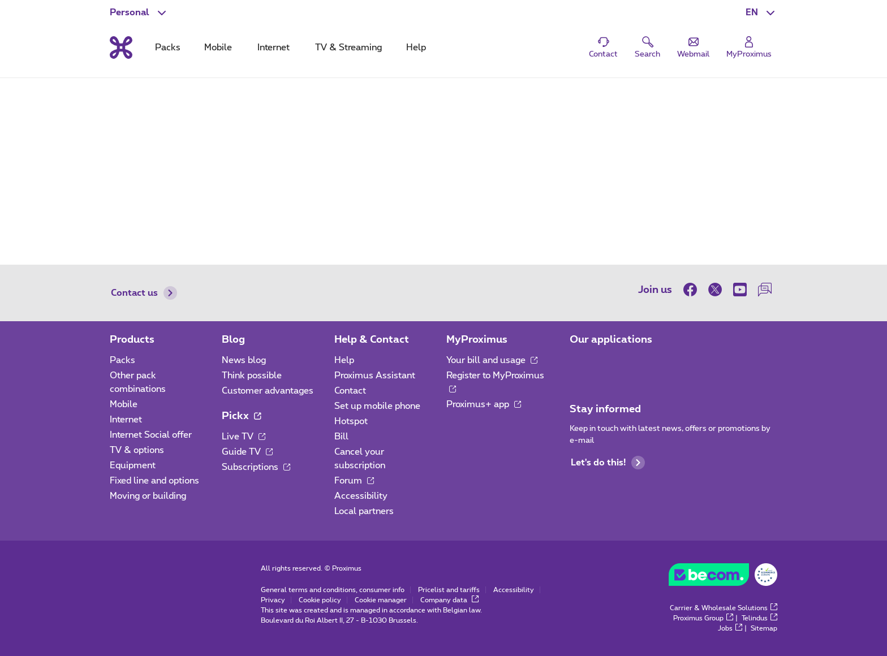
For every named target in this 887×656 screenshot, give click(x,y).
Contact (350, 390)
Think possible (252, 375)
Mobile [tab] (218, 47)
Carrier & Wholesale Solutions (723, 608)
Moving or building (148, 495)
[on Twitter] (715, 289)
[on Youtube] (739, 289)
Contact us (144, 293)
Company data (449, 600)
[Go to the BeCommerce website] (723, 577)
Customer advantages (267, 390)
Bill (341, 436)
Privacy (273, 600)
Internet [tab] (273, 47)
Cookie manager (381, 600)
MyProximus (476, 340)
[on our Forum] (764, 289)
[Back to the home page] (121, 47)
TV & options (137, 450)
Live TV (243, 436)
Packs (122, 360)
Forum (354, 480)
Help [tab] (416, 47)
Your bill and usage (491, 360)
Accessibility (360, 495)
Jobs (730, 628)
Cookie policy (320, 600)
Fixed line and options (154, 480)
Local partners (364, 511)
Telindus (759, 618)
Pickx (241, 416)
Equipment (133, 465)
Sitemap (764, 628)
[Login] (749, 47)
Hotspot (351, 421)
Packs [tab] (167, 47)
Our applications (611, 340)
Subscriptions (256, 467)
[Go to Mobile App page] (580, 363)
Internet (126, 419)
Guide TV (247, 451)
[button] (761, 12)
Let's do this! (608, 462)
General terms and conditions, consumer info (332, 589)
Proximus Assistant (374, 375)
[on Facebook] (693, 289)
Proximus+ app (483, 404)
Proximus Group (703, 618)
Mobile (123, 404)
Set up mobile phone (377, 406)
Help (344, 360)
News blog (244, 360)
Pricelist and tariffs (449, 589)
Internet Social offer (151, 434)
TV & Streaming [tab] (348, 47)
